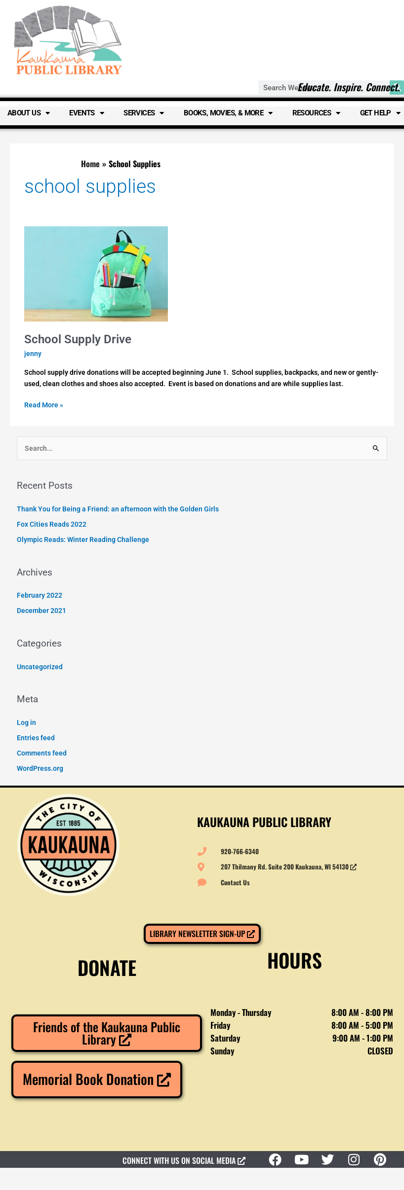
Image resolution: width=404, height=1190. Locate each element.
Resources (316, 113)
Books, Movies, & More (228, 113)
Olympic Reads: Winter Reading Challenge (83, 539)
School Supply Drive (77, 339)
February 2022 (39, 595)
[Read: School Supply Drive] (96, 273)
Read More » (43, 404)
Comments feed (42, 753)
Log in (26, 722)
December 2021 (41, 610)
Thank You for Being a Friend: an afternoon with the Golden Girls (118, 509)
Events (86, 113)
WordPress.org (40, 768)
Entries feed (36, 738)
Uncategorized (40, 667)
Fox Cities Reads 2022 (51, 524)
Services (143, 113)
